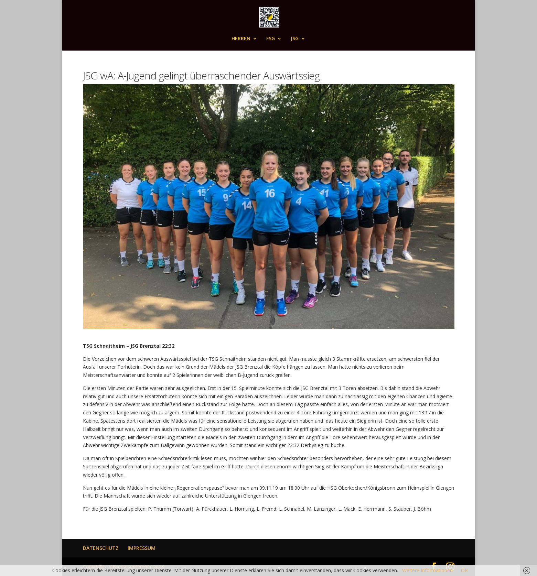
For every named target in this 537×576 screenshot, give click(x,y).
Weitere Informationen (427, 570)
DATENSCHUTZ (101, 548)
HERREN (241, 39)
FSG (270, 39)
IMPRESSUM (141, 548)
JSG (295, 39)
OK (464, 570)
